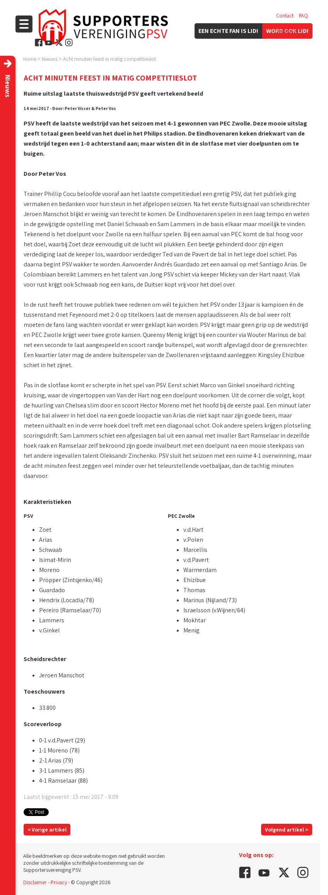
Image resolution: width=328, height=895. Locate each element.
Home (29, 58)
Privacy (59, 882)
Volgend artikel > (286, 829)
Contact (285, 15)
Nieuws (50, 58)
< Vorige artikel (47, 829)
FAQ (303, 15)
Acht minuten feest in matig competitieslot (109, 58)
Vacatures (287, 30)
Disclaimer (35, 882)
